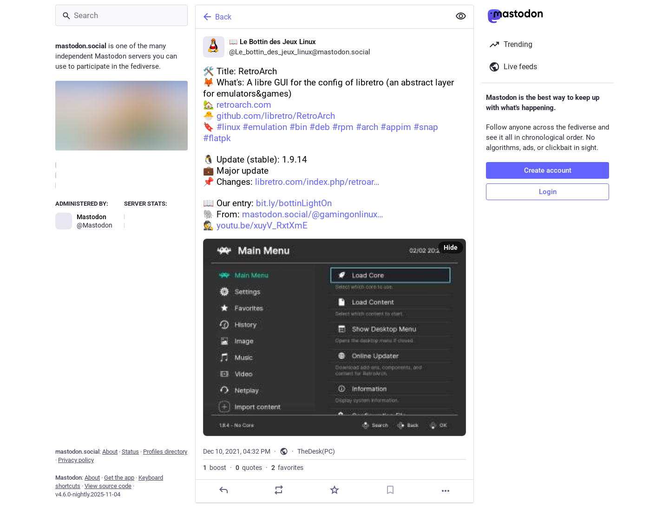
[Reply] (223, 489)
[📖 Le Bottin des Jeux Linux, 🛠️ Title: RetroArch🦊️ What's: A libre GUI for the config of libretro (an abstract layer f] (334, 266)
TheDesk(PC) (316, 451)
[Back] (322, 16)
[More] (445, 490)
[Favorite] (334, 489)
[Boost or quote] (278, 489)
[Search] (121, 15)
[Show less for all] (460, 16)
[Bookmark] (390, 489)
